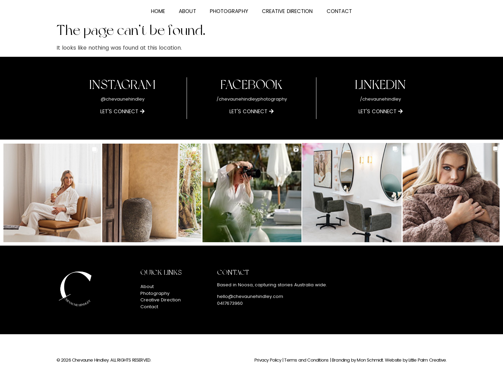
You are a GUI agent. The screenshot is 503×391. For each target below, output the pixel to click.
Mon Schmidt (370, 360)
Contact (339, 11)
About (187, 11)
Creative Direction (287, 11)
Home (158, 11)
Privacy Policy (267, 360)
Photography (229, 11)
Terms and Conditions (306, 360)
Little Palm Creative (427, 360)
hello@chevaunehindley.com (250, 296)
